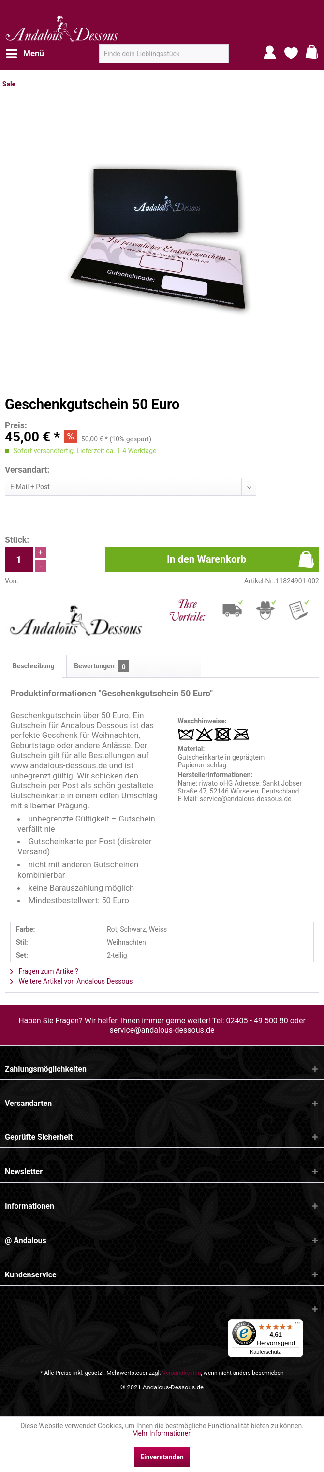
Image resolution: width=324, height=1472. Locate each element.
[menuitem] (24, 53)
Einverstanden (162, 1457)
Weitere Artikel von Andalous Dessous (71, 981)
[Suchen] (218, 57)
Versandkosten (181, 1373)
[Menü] (297, 1325)
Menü (25, 52)
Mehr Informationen (161, 1433)
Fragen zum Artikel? (44, 971)
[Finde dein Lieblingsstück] (164, 53)
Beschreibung (34, 666)
